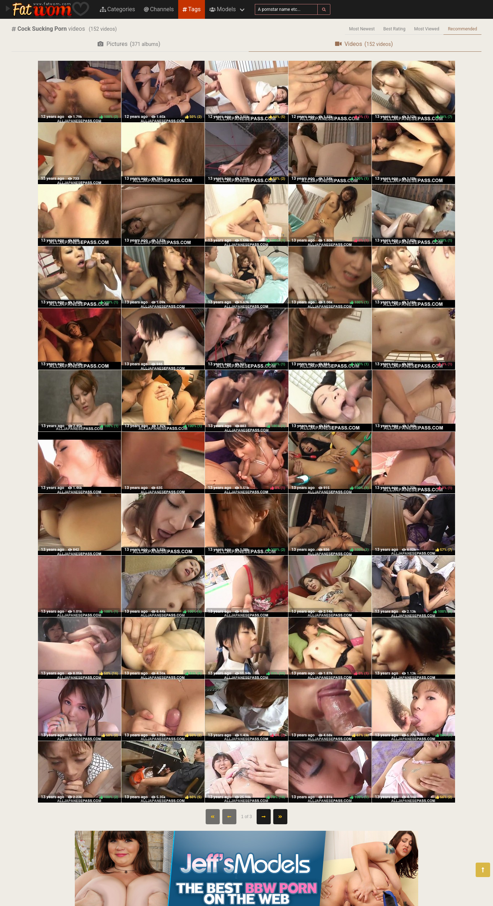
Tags (192, 9)
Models (222, 9)
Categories (117, 9)
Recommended (462, 28)
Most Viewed (427, 28)
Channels (159, 9)
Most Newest (362, 28)
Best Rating (394, 28)
